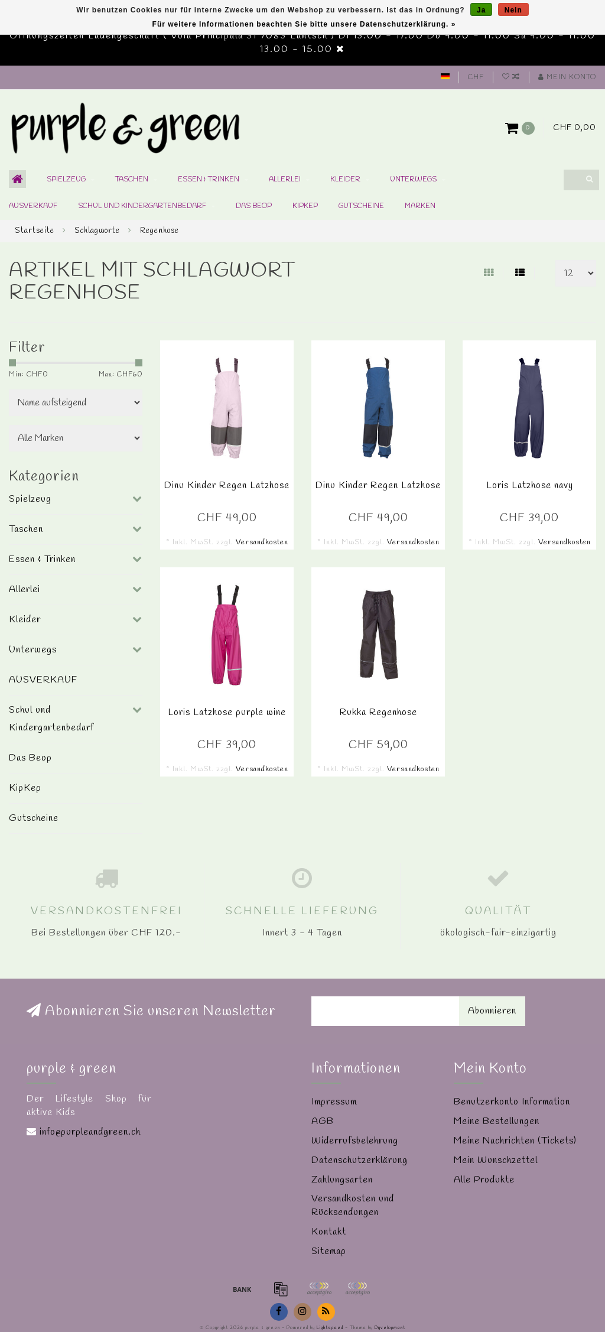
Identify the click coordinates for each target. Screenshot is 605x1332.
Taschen (131, 179)
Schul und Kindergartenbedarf (142, 206)
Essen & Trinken (208, 179)
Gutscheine (361, 206)
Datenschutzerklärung (359, 1160)
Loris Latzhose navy (529, 485)
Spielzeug (66, 179)
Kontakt (328, 1232)
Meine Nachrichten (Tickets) (515, 1141)
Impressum (334, 1102)
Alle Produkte (484, 1180)
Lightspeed (330, 1328)
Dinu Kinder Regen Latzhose (227, 485)
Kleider (345, 179)
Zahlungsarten (342, 1180)
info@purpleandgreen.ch (90, 1132)
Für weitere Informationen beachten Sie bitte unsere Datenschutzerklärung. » (304, 24)
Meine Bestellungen (496, 1121)
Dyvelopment (390, 1328)
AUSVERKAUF (33, 206)
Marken (420, 206)
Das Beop (254, 206)
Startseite (34, 231)
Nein (513, 10)
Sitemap (328, 1251)
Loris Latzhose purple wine (227, 712)
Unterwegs (413, 179)
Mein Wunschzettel (496, 1160)
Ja (481, 10)
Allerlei (285, 179)
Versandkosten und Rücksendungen (352, 1206)
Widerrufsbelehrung (354, 1141)
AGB (322, 1121)
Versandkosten (262, 542)
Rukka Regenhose (378, 712)
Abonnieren (492, 1011)
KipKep (305, 206)
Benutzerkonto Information (512, 1102)
